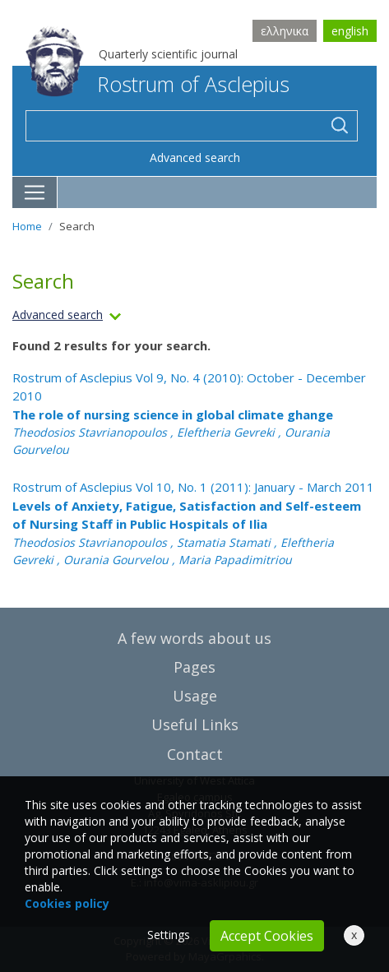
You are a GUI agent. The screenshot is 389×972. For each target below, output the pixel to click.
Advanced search (195, 157)
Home (27, 226)
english (349, 31)
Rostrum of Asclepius (157, 84)
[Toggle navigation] (35, 192)
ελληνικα (284, 31)
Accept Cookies (266, 936)
